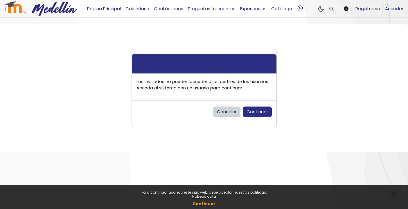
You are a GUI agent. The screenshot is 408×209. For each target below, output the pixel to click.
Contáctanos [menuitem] (168, 9)
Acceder (394, 9)
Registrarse (367, 9)
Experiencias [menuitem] (253, 9)
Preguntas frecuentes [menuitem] (212, 9)
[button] (331, 8)
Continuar (204, 204)
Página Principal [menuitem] (104, 9)
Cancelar (227, 112)
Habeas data (204, 196)
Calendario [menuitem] (137, 9)
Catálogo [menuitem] (281, 9)
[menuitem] (300, 8)
